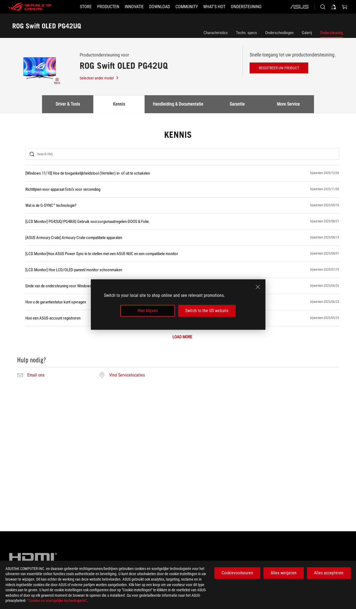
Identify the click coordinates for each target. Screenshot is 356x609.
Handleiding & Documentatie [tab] (178, 104)
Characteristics (216, 32)
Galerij (307, 32)
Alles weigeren (284, 572)
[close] (258, 287)
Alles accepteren (328, 572)
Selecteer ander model (99, 78)
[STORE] (86, 7)
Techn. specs (246, 32)
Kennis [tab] (119, 104)
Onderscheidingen (279, 32)
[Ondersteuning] (246, 7)
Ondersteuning (331, 32)
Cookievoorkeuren (237, 572)
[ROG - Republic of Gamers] (30, 7)
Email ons (35, 375)
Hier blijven (147, 310)
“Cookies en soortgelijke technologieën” (57, 600)
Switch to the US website (207, 310)
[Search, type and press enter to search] (322, 6)
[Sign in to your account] (333, 7)
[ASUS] (299, 6)
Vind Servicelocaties (127, 375)
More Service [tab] (288, 104)
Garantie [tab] (237, 104)
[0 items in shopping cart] (344, 7)
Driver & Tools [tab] (68, 104)
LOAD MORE (182, 337)
